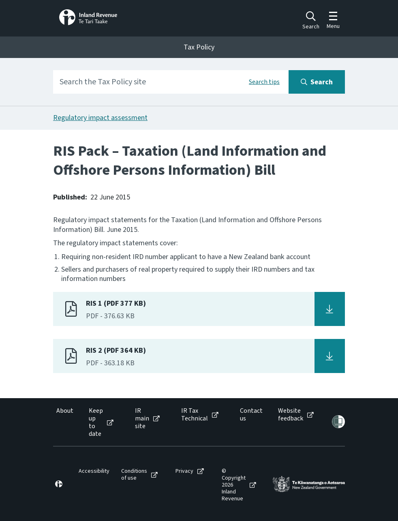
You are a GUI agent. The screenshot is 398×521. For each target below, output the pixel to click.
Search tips (264, 81)
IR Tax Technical (194, 414)
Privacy (184, 471)
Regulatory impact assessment (100, 118)
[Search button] (317, 82)
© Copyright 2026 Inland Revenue (234, 485)
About (64, 411)
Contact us (251, 414)
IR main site (142, 419)
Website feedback (290, 414)
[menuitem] (64, 422)
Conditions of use (134, 475)
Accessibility (94, 471)
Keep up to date (96, 422)
